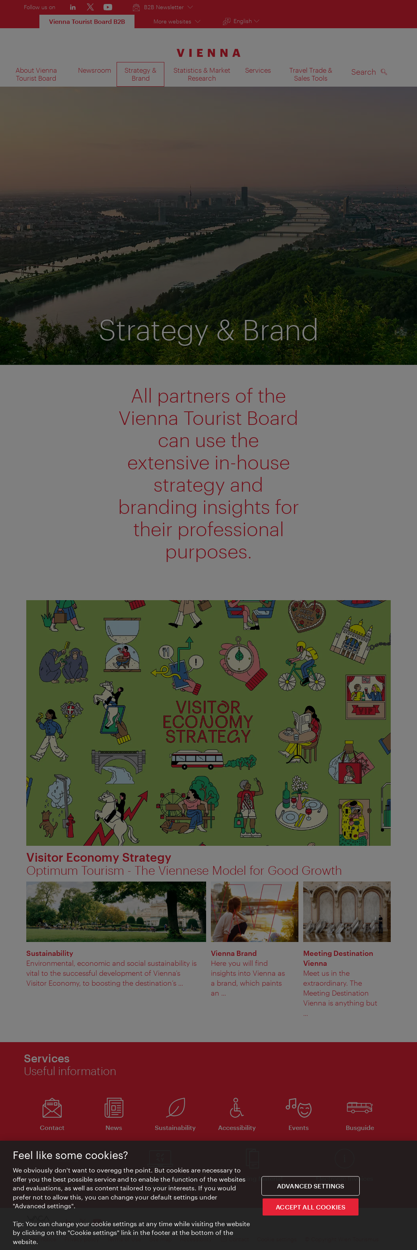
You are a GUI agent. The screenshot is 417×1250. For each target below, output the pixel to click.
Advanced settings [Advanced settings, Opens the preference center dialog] (311, 1186)
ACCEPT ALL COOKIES (310, 1207)
